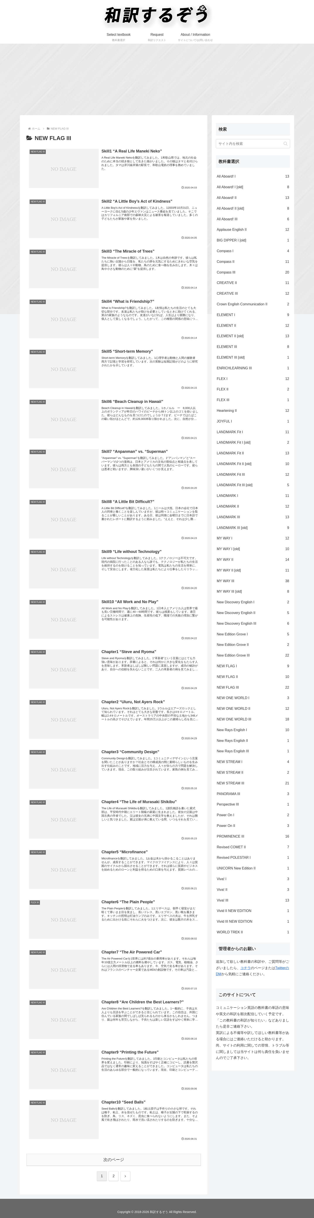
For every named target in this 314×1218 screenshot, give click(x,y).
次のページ (113, 1159)
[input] (253, 143)
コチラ (245, 968)
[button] (285, 143)
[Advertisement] (157, 79)
